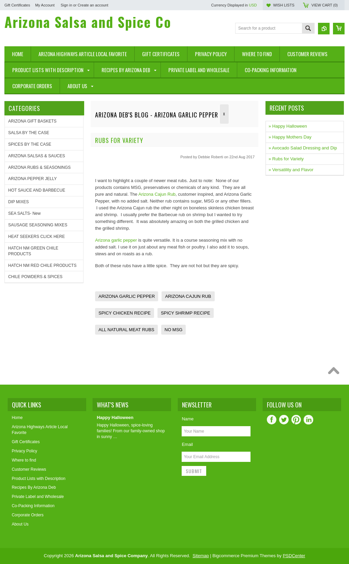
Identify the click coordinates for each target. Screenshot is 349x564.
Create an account (93, 5)
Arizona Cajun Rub (157, 194)
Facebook (271, 419)
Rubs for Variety (119, 140)
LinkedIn (308, 419)
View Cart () (325, 5)
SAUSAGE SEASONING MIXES (37, 225)
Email (187, 444)
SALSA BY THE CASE (28, 132)
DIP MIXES (18, 201)
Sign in (66, 5)
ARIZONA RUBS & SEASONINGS (39, 167)
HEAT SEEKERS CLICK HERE (36, 236)
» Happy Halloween (288, 126)
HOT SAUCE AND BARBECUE (36, 190)
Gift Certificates (17, 5)
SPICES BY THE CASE (29, 144)
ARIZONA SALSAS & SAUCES (36, 156)
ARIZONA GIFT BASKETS (32, 121)
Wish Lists (283, 5)
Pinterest (296, 419)
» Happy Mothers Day (290, 137)
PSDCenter (294, 555)
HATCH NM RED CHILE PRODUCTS (42, 265)
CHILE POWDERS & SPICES (35, 276)
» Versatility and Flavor (291, 169)
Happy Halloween (115, 417)
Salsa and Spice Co (87, 22)
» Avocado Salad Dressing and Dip (303, 147)
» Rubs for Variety (286, 158)
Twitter (284, 419)
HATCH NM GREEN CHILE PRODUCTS (33, 251)
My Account (45, 5)
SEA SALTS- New (24, 213)
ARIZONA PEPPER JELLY (32, 178)
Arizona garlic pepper (116, 240)
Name (188, 418)
